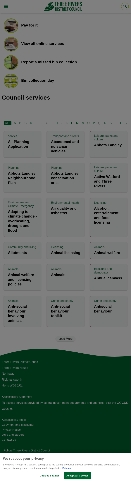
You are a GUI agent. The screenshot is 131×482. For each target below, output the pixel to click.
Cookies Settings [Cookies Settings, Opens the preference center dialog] (50, 478)
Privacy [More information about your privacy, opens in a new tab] (66, 470)
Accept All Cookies (77, 478)
